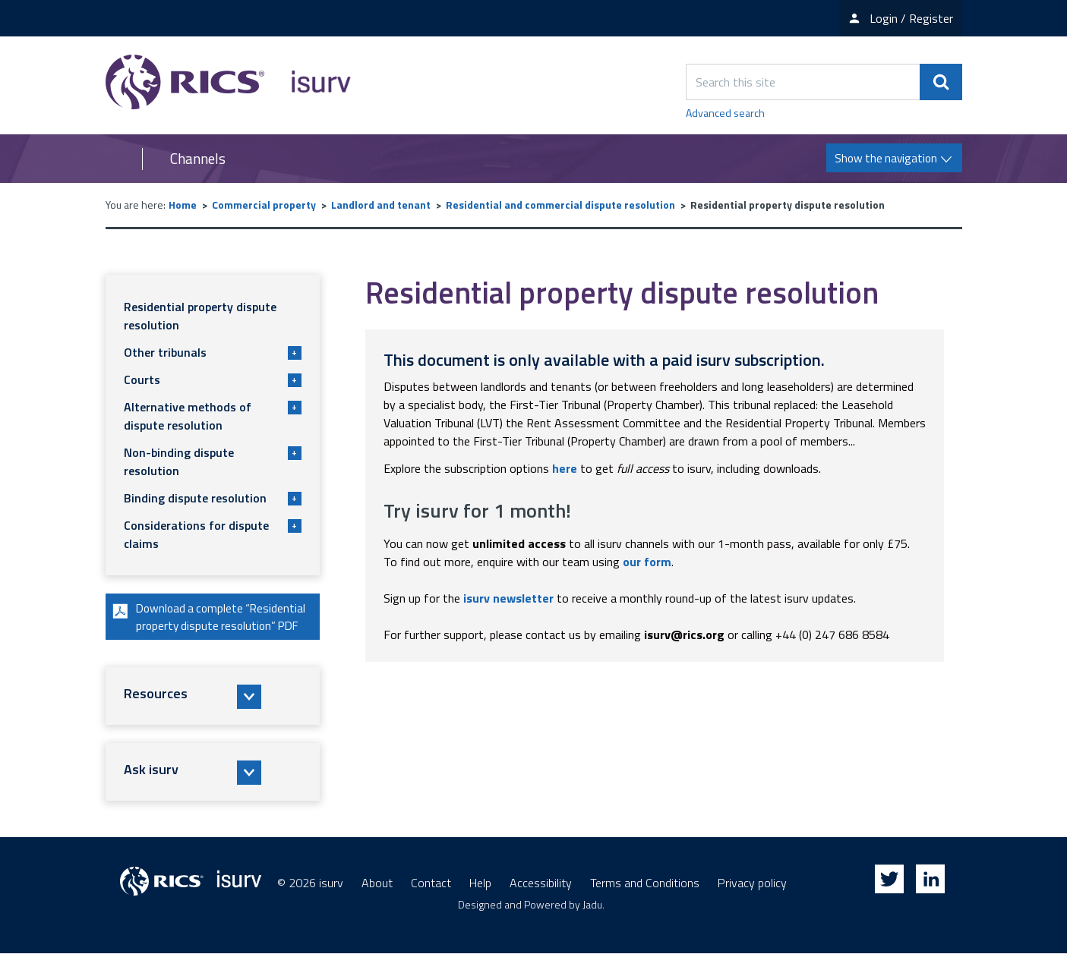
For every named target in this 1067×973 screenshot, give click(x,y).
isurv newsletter (508, 598)
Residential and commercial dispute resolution (560, 205)
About (377, 902)
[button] (213, 716)
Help (480, 902)
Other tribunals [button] (212, 352)
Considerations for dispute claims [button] (212, 534)
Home (183, 205)
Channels (198, 158)
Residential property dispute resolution (200, 316)
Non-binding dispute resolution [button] (212, 461)
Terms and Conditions (644, 902)
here (564, 468)
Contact (431, 902)
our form (647, 562)
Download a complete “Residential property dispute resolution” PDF (197, 627)
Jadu (592, 924)
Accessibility (541, 902)
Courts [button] (212, 379)
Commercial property (264, 205)
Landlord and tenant (381, 205)
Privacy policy (752, 902)
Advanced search (725, 113)
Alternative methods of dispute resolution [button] (212, 416)
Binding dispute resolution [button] (212, 498)
